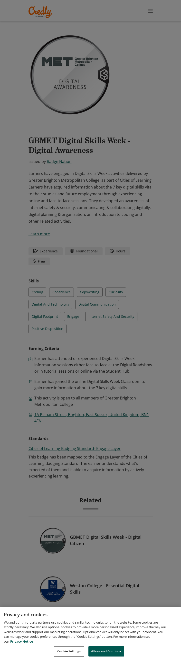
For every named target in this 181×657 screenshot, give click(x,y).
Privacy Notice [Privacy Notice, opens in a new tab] (21, 646)
